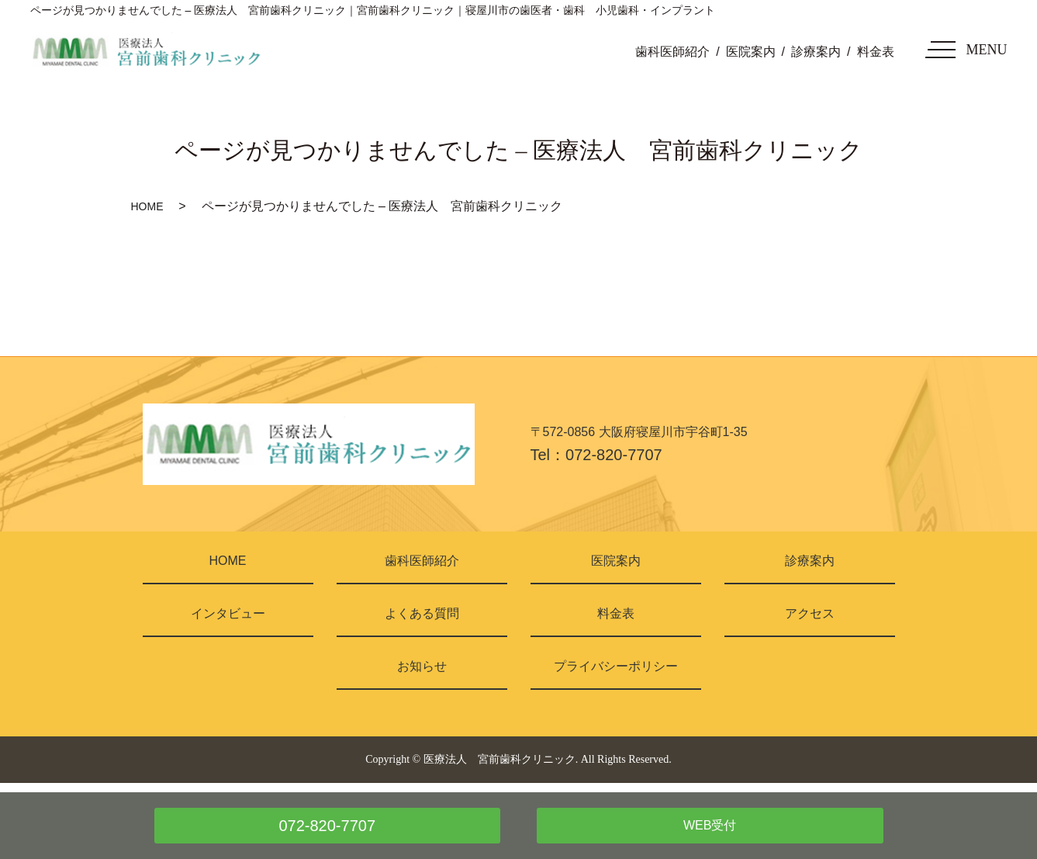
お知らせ (422, 666)
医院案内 (751, 51)
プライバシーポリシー (616, 666)
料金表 (875, 51)
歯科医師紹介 (672, 51)
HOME (147, 206)
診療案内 (816, 51)
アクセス (810, 613)
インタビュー (228, 613)
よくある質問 (422, 613)
